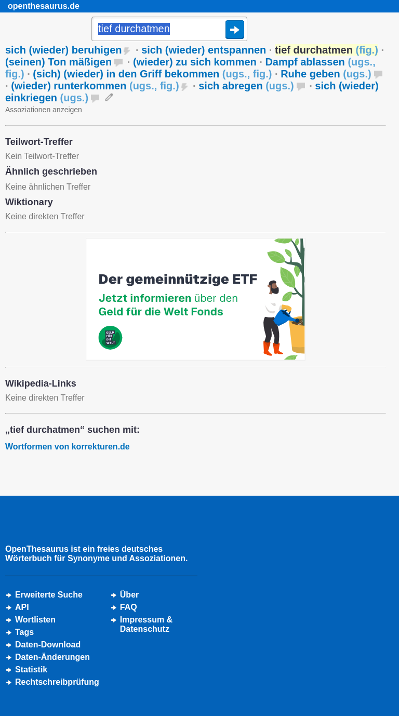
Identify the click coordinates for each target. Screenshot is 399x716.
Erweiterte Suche (49, 594)
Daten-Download (48, 644)
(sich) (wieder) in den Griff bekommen (152, 73)
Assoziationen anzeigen (43, 109)
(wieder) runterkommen (95, 85)
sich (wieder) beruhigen (63, 50)
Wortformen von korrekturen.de (67, 446)
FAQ (128, 607)
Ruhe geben (326, 73)
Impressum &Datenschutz (146, 624)
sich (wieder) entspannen (203, 50)
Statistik (31, 669)
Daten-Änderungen (52, 657)
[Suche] (169, 30)
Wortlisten (35, 619)
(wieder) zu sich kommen (195, 62)
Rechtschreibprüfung (57, 682)
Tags (24, 632)
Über (129, 594)
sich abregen (246, 85)
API (22, 607)
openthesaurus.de (43, 6)
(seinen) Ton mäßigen (58, 62)
